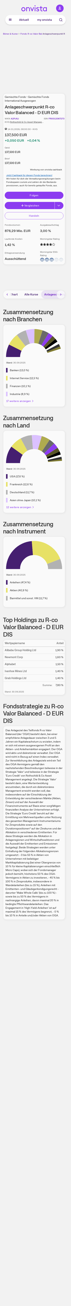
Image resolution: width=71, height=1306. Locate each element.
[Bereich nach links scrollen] (7, 294)
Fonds (23, 33)
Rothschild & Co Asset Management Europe (32, 122)
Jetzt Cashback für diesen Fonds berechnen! (29, 175)
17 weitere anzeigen (20, 401)
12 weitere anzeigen (20, 507)
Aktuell (24, 20)
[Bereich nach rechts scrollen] (61, 294)
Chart (14, 294)
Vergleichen (30, 205)
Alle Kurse (31, 294)
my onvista (44, 20)
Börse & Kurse (10, 33)
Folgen (34, 195)
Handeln (34, 215)
